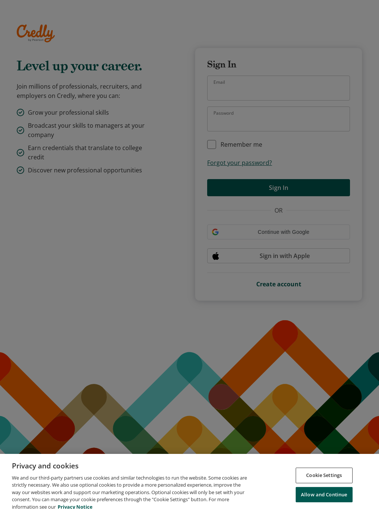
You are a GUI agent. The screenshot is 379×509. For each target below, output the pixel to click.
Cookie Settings (324, 480)
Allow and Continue (324, 499)
